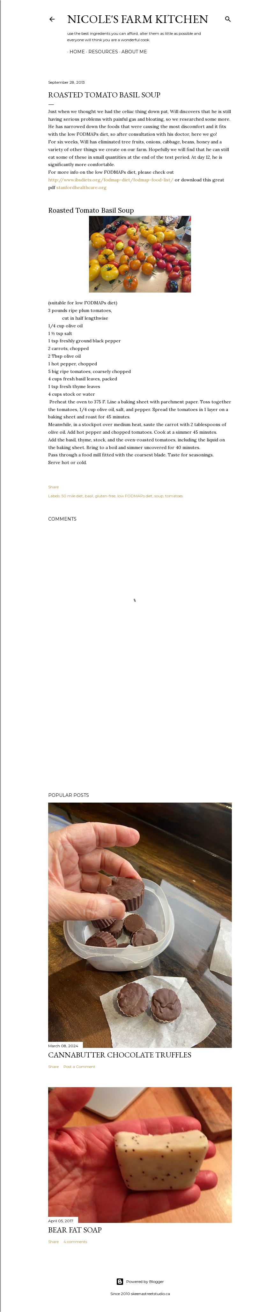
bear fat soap (75, 1230)
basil (89, 495)
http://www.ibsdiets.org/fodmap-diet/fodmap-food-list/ (110, 180)
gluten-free (105, 495)
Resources (101, 52)
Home (75, 52)
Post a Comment (79, 1066)
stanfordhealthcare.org (81, 187)
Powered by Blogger (140, 1281)
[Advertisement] (140, 731)
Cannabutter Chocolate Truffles (119, 1055)
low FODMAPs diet (134, 495)
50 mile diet (72, 495)
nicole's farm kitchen (137, 19)
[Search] (228, 17)
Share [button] (53, 486)
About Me (132, 52)
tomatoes (174, 495)
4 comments (75, 1241)
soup (158, 495)
